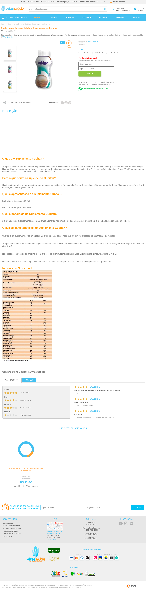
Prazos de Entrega (10, 531)
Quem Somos (8, 523)
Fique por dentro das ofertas (24, 507)
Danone (82, 45)
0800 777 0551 (101, 2)
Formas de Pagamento (12, 534)
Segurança (7, 536)
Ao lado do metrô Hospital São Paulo (55, 535)
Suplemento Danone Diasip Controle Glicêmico (25, 469)
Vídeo (69, 44)
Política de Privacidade (12, 528)
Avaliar (29, 380)
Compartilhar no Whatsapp (93, 89)
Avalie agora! (93, 41)
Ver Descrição (8, 37)
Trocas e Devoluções (11, 526)
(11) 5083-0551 (50, 2)
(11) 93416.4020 (71, 2)
